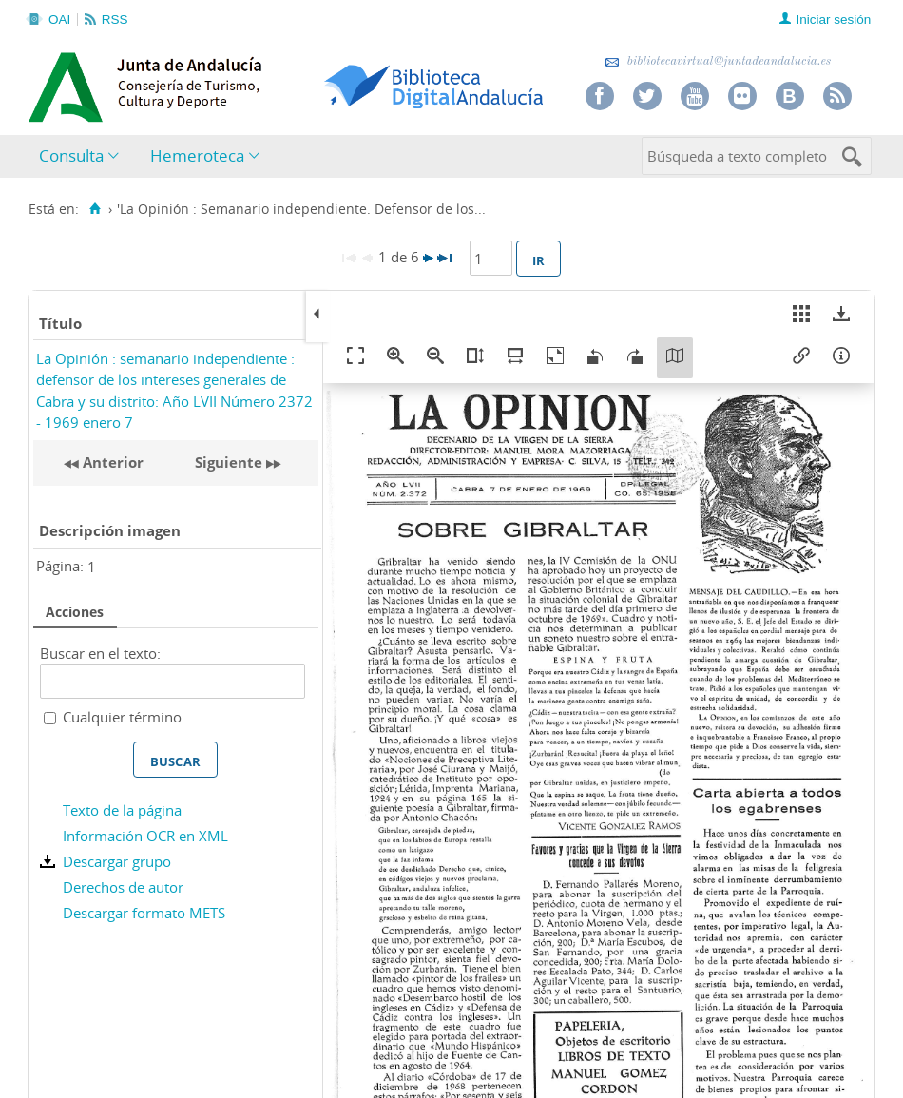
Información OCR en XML (145, 835)
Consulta (71, 155)
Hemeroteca (197, 155)
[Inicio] (94, 209)
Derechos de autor (123, 886)
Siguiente (228, 462)
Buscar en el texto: (100, 653)
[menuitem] (83, 156)
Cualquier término (122, 716)
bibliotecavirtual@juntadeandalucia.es (718, 61)
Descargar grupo (117, 861)
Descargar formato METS (144, 912)
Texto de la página (122, 809)
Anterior (111, 462)
